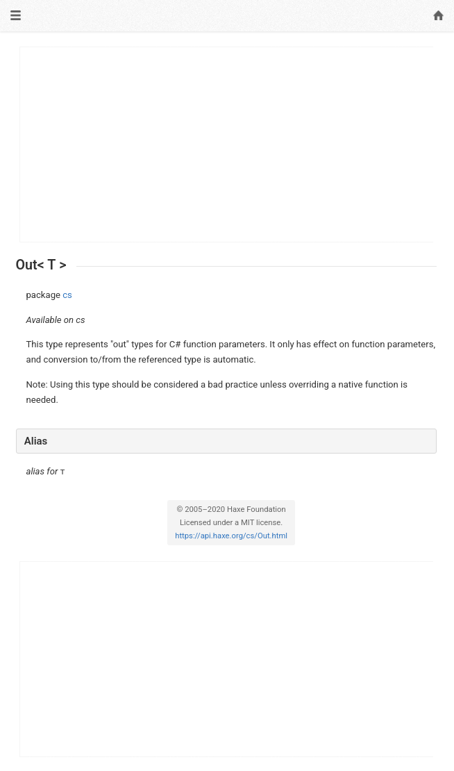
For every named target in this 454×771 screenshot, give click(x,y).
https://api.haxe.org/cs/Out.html (231, 535)
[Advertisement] (227, 144)
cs (67, 295)
